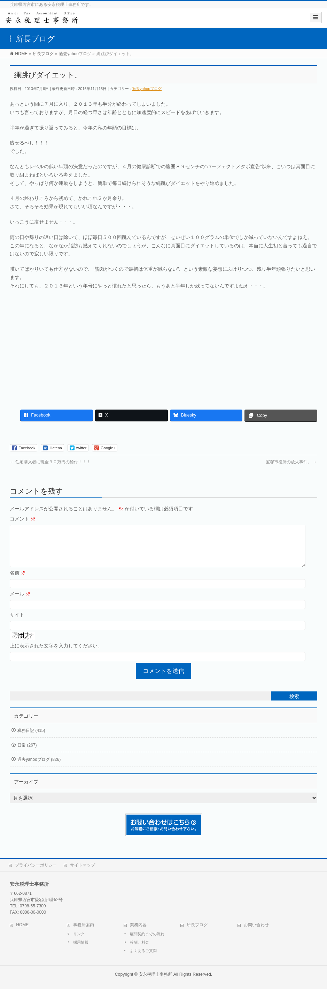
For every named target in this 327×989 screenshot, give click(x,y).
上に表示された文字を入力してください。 (56, 654)
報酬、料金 (139, 943)
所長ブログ (197, 925)
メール (20, 602)
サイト (17, 623)
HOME (22, 925)
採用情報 (80, 943)
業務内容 (138, 925)
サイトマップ (82, 865)
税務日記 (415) (31, 738)
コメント (23, 519)
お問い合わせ (256, 925)
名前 (18, 581)
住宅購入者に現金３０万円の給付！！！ (50, 461)
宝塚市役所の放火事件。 (291, 461)
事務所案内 (83, 925)
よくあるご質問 (143, 951)
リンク (79, 934)
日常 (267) (27, 753)
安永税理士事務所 (155, 974)
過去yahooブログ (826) (39, 767)
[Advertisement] (163, 346)
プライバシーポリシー (36, 865)
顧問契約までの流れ (147, 934)
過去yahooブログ (147, 89)
